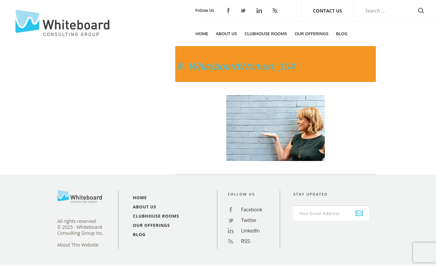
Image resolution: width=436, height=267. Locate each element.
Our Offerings (311, 33)
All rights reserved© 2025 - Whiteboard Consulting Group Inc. (80, 227)
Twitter (243, 11)
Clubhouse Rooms (266, 33)
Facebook (228, 10)
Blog (342, 33)
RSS (275, 10)
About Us (226, 33)
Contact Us (327, 11)
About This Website (78, 245)
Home (201, 33)
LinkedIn (259, 10)
